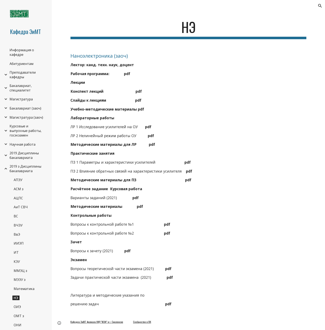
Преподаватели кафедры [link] (23, 74)
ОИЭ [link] (17, 306)
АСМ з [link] (18, 189)
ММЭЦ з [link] (20, 270)
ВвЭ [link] (17, 234)
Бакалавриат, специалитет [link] (21, 88)
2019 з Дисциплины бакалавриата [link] (25, 168)
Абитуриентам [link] (21, 63)
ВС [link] (16, 216)
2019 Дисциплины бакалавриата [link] (24, 155)
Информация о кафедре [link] (22, 52)
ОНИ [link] (17, 325)
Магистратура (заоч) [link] (26, 117)
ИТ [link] (16, 252)
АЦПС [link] (18, 198)
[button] (320, 6)
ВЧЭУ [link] (18, 225)
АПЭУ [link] (18, 180)
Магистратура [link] (21, 99)
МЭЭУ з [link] (19, 279)
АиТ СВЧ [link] (21, 207)
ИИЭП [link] (19, 243)
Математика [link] (24, 288)
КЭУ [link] (17, 261)
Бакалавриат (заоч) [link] (25, 108)
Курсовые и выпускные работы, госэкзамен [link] (25, 131)
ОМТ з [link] (19, 316)
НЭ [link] (16, 298)
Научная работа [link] (22, 144)
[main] (188, 29)
